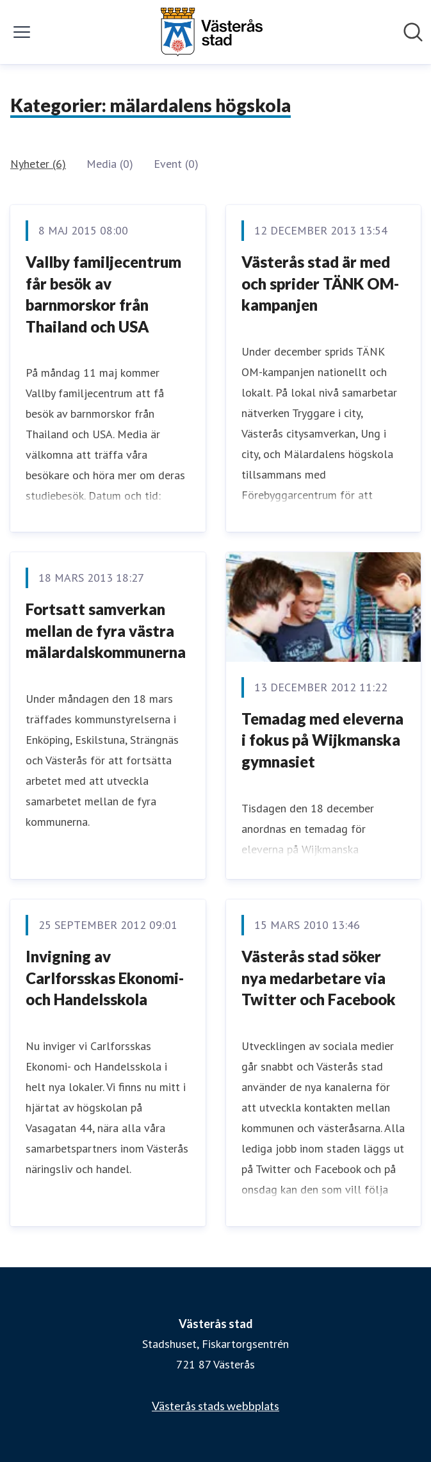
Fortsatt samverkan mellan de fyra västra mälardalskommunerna (106, 630)
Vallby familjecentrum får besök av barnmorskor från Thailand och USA (103, 294)
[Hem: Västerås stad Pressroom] (211, 32)
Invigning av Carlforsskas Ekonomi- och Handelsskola (105, 977)
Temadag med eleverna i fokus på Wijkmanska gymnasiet (322, 740)
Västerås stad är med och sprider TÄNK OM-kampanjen (320, 283)
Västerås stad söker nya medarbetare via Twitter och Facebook (318, 977)
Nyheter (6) (38, 163)
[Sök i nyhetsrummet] (413, 32)
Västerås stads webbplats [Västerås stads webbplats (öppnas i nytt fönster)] (215, 1406)
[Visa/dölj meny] (22, 32)
